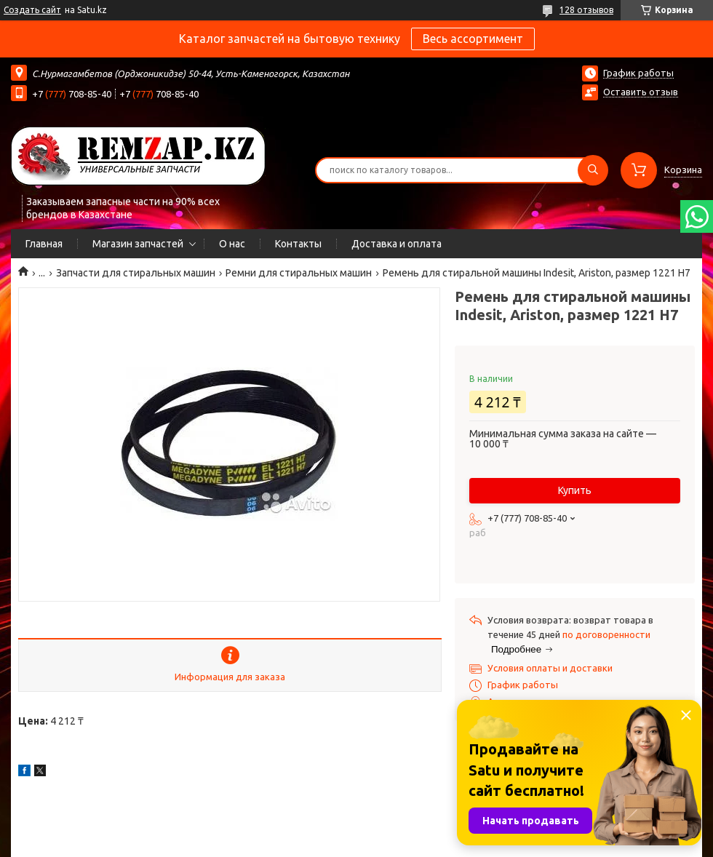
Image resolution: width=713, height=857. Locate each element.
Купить (574, 490)
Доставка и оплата (396, 244)
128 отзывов (586, 10)
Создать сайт (32, 10)
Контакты (298, 244)
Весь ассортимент (473, 38)
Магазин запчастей (137, 244)
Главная (44, 244)
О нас (232, 244)
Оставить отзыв (640, 92)
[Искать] (593, 170)
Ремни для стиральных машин (299, 273)
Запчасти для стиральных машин (135, 273)
